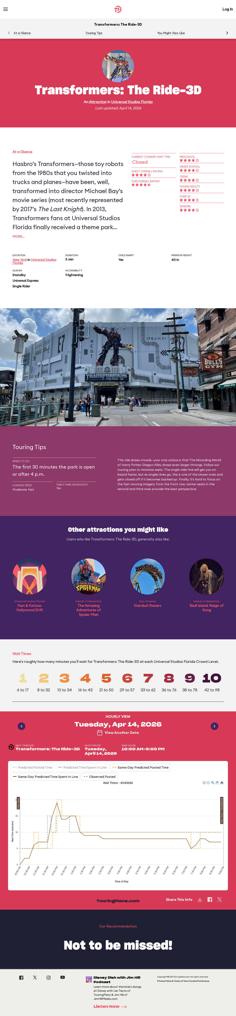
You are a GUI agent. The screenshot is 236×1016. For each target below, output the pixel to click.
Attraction (98, 102)
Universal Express (25, 281)
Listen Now (111, 1007)
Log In (227, 9)
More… (18, 236)
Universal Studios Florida (132, 102)
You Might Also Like (171, 33)
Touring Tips (93, 33)
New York (19, 260)
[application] (118, 832)
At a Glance (22, 33)
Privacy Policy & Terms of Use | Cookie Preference (183, 981)
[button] (227, 33)
